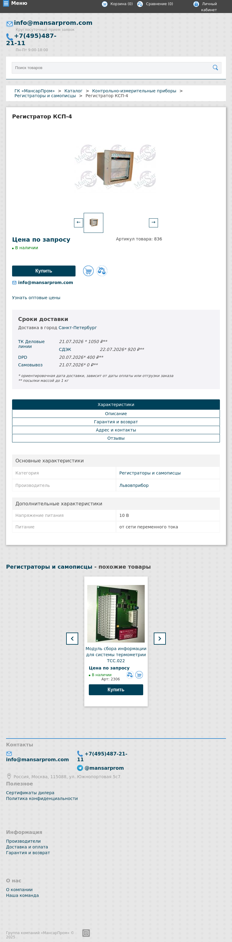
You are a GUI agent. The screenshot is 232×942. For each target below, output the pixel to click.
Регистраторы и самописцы (150, 473)
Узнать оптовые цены (36, 297)
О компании (19, 889)
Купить (116, 689)
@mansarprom (104, 768)
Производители (23, 841)
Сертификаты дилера (30, 792)
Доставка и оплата (27, 846)
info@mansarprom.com (53, 22)
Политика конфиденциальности (42, 798)
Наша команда (22, 895)
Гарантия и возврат (28, 852)
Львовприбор (134, 485)
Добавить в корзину (88, 271)
